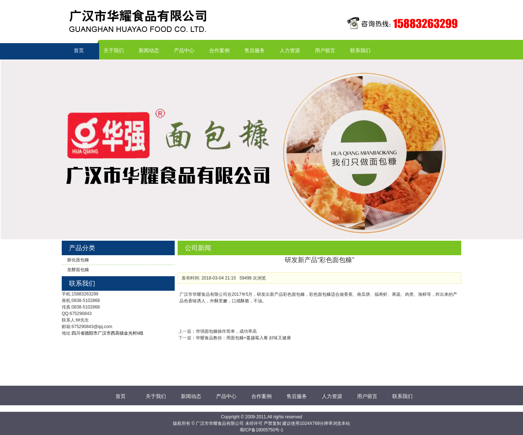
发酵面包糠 (78, 269)
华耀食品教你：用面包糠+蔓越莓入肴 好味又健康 (243, 337)
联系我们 (360, 50)
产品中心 (184, 50)
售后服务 (254, 50)
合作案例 (219, 50)
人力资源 (290, 50)
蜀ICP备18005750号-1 (261, 429)
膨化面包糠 (78, 259)
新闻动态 (149, 50)
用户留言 (325, 50)
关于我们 (114, 50)
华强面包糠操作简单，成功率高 (226, 331)
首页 (79, 50)
